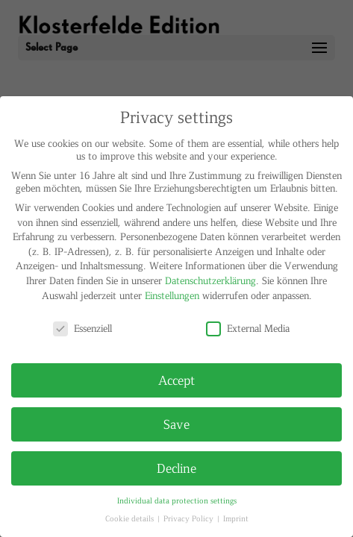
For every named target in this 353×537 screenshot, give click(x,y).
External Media (248, 327)
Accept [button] (176, 379)
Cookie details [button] (130, 518)
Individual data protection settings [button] (177, 500)
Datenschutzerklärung (210, 280)
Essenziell (82, 327)
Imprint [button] (236, 518)
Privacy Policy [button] (189, 518)
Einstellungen (172, 295)
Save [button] (176, 423)
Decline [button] (176, 467)
